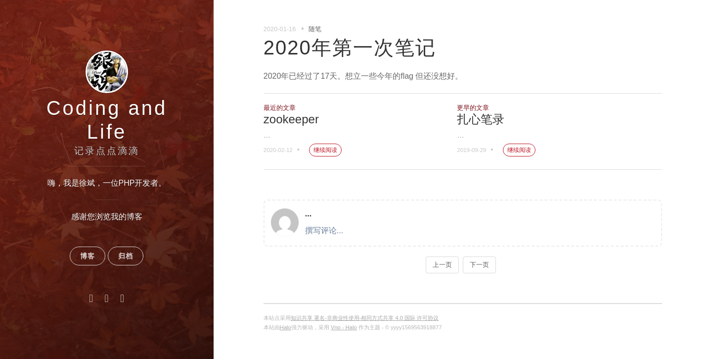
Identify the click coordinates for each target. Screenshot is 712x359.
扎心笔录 (480, 119)
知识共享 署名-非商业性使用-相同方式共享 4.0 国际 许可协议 (365, 318)
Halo (285, 327)
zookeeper (291, 119)
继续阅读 (325, 150)
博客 (87, 256)
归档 (125, 256)
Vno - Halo (344, 327)
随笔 (315, 29)
